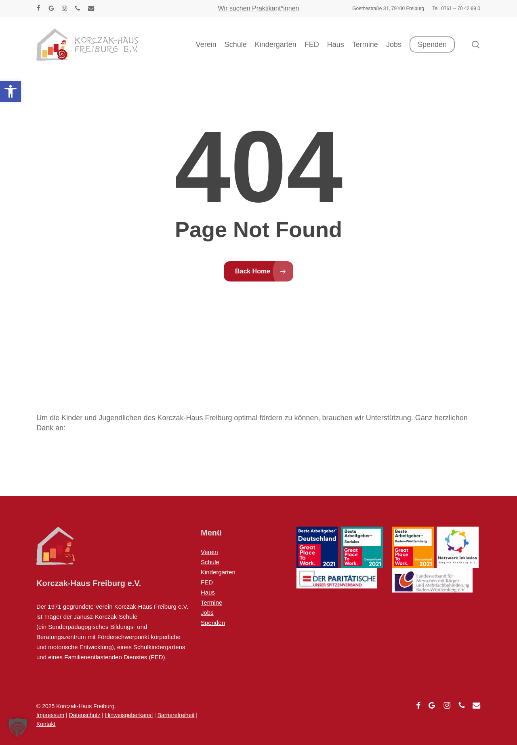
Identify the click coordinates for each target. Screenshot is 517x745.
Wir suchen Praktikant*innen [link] (258, 8)
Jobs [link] (207, 612)
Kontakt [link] (45, 724)
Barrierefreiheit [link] (176, 715)
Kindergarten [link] (218, 572)
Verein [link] (209, 551)
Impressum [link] (50, 715)
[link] (10, 91)
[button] (18, 727)
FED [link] (207, 582)
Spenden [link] (213, 622)
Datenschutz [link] (85, 715)
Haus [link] (208, 592)
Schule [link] (210, 562)
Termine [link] (211, 602)
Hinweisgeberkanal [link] (129, 715)
